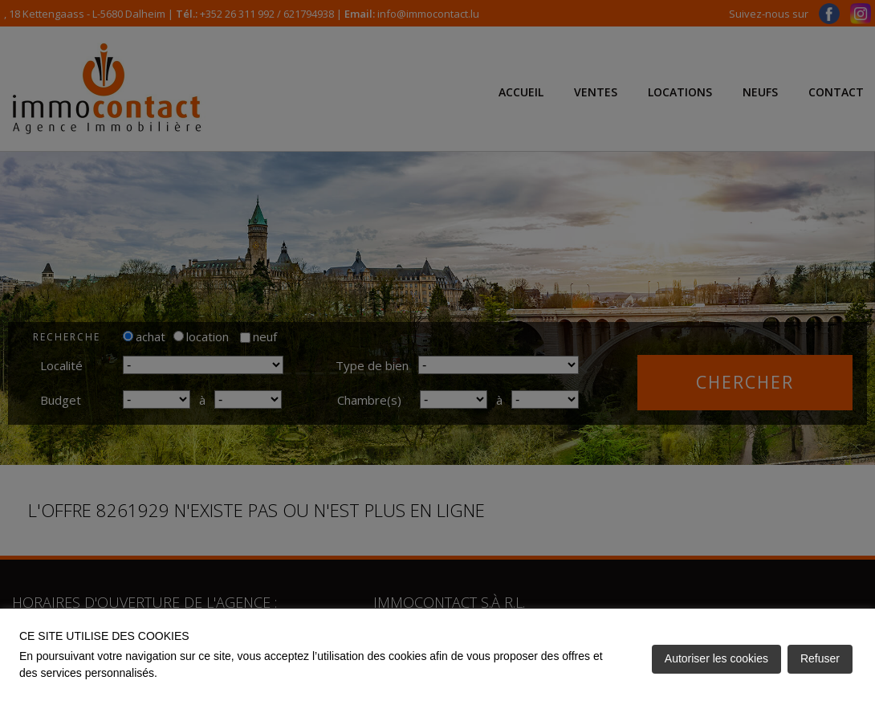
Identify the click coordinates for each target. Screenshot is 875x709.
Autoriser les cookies (716, 658)
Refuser (820, 658)
